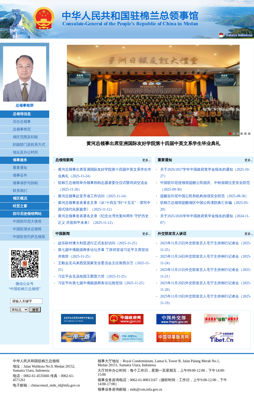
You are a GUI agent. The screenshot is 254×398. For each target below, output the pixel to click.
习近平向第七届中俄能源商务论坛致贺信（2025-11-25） (102, 283)
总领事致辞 (25, 105)
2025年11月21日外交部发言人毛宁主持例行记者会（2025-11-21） (205, 273)
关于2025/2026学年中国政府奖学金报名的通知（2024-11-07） (205, 219)
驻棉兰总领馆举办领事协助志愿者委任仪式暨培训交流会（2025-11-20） (103, 186)
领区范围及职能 (25, 137)
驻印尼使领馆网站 (27, 214)
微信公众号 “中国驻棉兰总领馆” (24, 286)
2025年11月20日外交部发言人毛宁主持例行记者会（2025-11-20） (205, 286)
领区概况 (20, 198)
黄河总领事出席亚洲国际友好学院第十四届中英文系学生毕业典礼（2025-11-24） (104, 173)
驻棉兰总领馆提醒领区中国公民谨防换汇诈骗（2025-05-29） (204, 206)
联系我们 (20, 191)
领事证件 (20, 175)
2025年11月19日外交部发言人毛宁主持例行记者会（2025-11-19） (205, 299)
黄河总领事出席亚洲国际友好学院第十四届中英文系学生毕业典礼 (153, 143)
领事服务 (20, 160)
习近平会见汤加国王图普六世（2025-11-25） (93, 276)
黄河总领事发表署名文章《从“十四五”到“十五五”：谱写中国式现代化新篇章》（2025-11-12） (104, 206)
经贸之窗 (20, 206)
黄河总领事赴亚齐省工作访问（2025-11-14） (93, 196)
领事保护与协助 (25, 183)
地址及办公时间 (25, 152)
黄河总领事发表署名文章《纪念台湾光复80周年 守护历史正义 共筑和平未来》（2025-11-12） (103, 219)
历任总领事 (22, 122)
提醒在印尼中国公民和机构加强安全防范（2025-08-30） (204, 196)
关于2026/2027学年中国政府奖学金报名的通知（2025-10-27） (205, 173)
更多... (146, 160)
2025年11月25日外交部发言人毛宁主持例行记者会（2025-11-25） (205, 246)
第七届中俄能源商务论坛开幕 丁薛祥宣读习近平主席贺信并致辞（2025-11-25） (103, 253)
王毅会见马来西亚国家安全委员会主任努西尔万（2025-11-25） (104, 266)
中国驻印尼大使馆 (27, 221)
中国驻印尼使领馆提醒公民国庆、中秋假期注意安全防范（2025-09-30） (205, 186)
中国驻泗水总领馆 (27, 229)
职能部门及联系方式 (29, 145)
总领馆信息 (22, 114)
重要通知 (20, 168)
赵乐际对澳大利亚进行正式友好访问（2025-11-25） (98, 243)
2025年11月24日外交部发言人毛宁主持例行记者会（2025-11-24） (205, 260)
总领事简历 (22, 129)
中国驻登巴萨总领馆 (29, 237)
